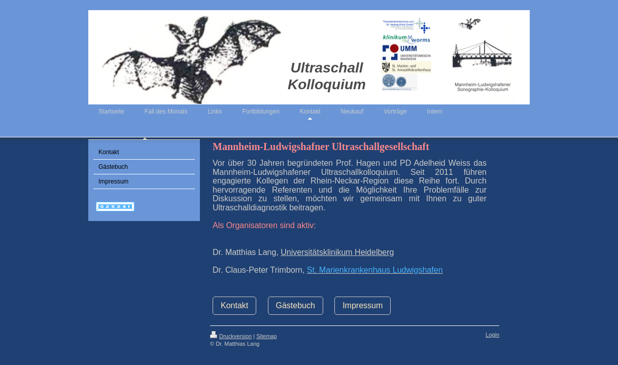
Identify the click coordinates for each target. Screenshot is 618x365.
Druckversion (231, 336)
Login (492, 335)
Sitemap (266, 336)
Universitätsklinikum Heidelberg (337, 252)
